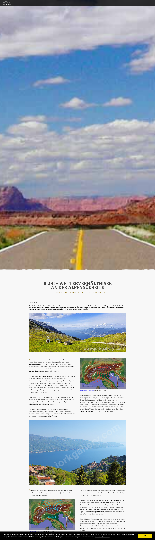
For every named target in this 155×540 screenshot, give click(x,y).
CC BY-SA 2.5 (90, 390)
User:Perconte (83, 390)
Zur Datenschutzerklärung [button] (102, 537)
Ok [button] (145, 536)
